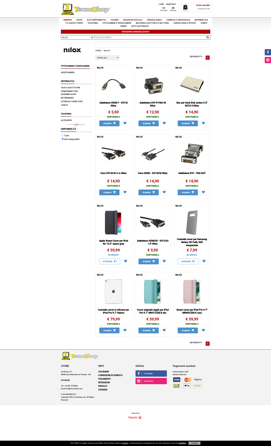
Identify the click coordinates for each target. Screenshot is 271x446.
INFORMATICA (201, 20)
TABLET (64, 105)
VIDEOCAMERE (67, 73)
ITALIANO (163, 10)
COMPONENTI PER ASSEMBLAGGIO (69, 92)
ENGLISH (173, 10)
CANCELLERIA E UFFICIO (184, 23)
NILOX (107, 51)
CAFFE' (79, 20)
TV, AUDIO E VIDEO (74, 23)
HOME (98, 51)
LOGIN (161, 4)
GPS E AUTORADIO (140, 26)
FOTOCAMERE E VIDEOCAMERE (117, 23)
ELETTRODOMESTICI (96, 20)
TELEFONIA (93, 23)
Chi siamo (103, 372)
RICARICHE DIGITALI (132, 20)
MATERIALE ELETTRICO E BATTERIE (152, 23)
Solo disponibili (71, 139)
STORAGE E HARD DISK (71, 102)
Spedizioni (104, 383)
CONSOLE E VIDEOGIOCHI (178, 20)
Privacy (102, 386)
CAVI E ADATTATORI (70, 88)
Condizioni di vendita (110, 375)
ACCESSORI (66, 120)
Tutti (65, 136)
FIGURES (115, 20)
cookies (124, 443)
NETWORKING (67, 98)
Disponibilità (68, 129)
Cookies (102, 390)
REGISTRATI (171, 4)
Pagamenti (104, 379)
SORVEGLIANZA (154, 20)
